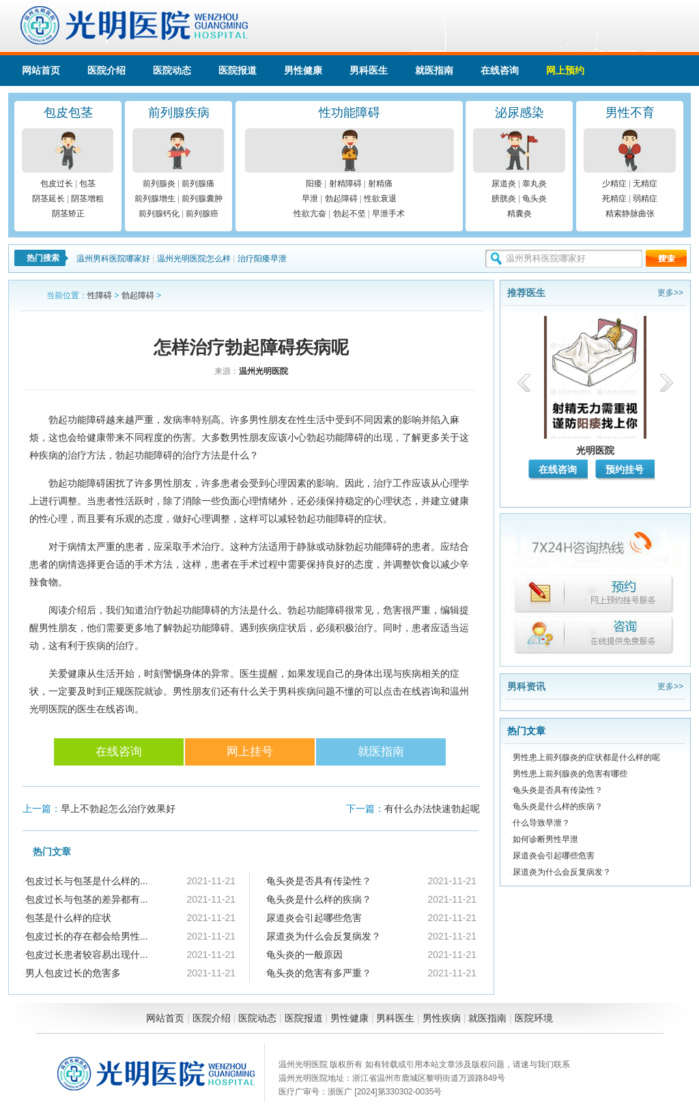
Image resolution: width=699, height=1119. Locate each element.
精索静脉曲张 (630, 213)
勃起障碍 (341, 198)
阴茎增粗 (87, 198)
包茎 (87, 183)
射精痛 (380, 183)
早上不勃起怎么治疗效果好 (118, 808)
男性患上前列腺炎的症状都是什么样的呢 (586, 757)
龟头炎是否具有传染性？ (318, 880)
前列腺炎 (159, 183)
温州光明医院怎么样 (194, 258)
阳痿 (314, 183)
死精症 (614, 198)
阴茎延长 (48, 198)
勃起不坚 (349, 213)
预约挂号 (624, 469)
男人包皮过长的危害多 (73, 973)
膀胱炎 (503, 198)
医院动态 (172, 70)
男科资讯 (526, 686)
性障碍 (99, 295)
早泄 (310, 198)
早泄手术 (388, 213)
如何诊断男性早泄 (545, 839)
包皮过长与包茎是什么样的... (86, 880)
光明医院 (595, 450)
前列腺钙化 (159, 213)
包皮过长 (56, 183)
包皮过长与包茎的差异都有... (86, 899)
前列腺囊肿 (202, 198)
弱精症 (645, 198)
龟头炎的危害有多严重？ (318, 973)
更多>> (670, 292)
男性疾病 (442, 1018)
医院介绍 (106, 70)
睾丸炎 (534, 183)
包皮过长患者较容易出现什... (86, 954)
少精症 (614, 183)
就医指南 (434, 70)
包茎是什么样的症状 (68, 917)
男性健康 (303, 70)
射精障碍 (345, 183)
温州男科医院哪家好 (113, 258)
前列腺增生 (154, 198)
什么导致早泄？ (541, 823)
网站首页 (41, 70)
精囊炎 (519, 213)
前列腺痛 (198, 183)
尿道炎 (503, 183)
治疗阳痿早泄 (262, 258)
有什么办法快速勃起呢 (432, 808)
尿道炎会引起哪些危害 (314, 917)
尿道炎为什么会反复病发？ (323, 936)
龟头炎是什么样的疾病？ (318, 899)
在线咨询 (500, 70)
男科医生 (369, 70)
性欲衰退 (380, 198)
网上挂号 (250, 751)
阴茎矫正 (68, 213)
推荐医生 (526, 292)
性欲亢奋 (310, 213)
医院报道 (237, 70)
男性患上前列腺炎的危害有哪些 (570, 774)
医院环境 (534, 1018)
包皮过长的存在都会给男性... (86, 936)
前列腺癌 (202, 213)
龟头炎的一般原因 (304, 954)
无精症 (645, 183)
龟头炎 (534, 198)
